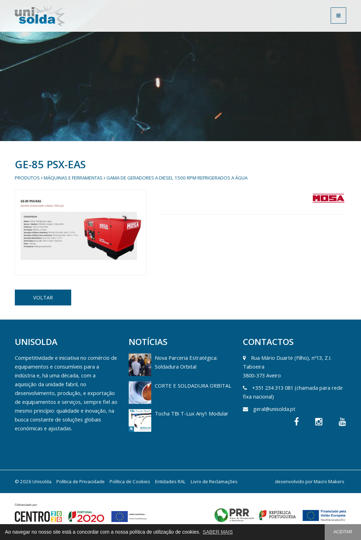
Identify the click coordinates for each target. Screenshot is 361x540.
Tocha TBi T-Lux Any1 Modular (191, 413)
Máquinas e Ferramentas (73, 178)
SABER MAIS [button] (218, 532)
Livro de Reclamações (214, 481)
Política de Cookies (130, 481)
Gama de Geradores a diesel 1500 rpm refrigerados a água (176, 178)
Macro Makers (329, 481)
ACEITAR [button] (343, 531)
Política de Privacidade (80, 481)
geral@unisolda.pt (274, 408)
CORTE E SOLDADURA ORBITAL (193, 385)
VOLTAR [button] (43, 297)
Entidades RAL (170, 481)
